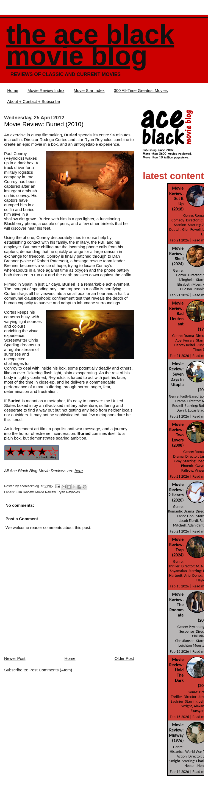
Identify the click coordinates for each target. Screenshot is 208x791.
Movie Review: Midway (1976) (176, 732)
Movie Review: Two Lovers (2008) (176, 435)
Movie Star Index (89, 90)
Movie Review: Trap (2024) (176, 547)
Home (12, 90)
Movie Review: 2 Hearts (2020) (176, 492)
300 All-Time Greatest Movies (141, 90)
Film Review (25, 492)
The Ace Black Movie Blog (90, 45)
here (78, 470)
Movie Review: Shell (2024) (176, 256)
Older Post (124, 658)
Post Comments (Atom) (50, 670)
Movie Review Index (45, 90)
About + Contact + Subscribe (33, 101)
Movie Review (45, 492)
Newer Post (15, 658)
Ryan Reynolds (68, 492)
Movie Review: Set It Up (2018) (176, 198)
